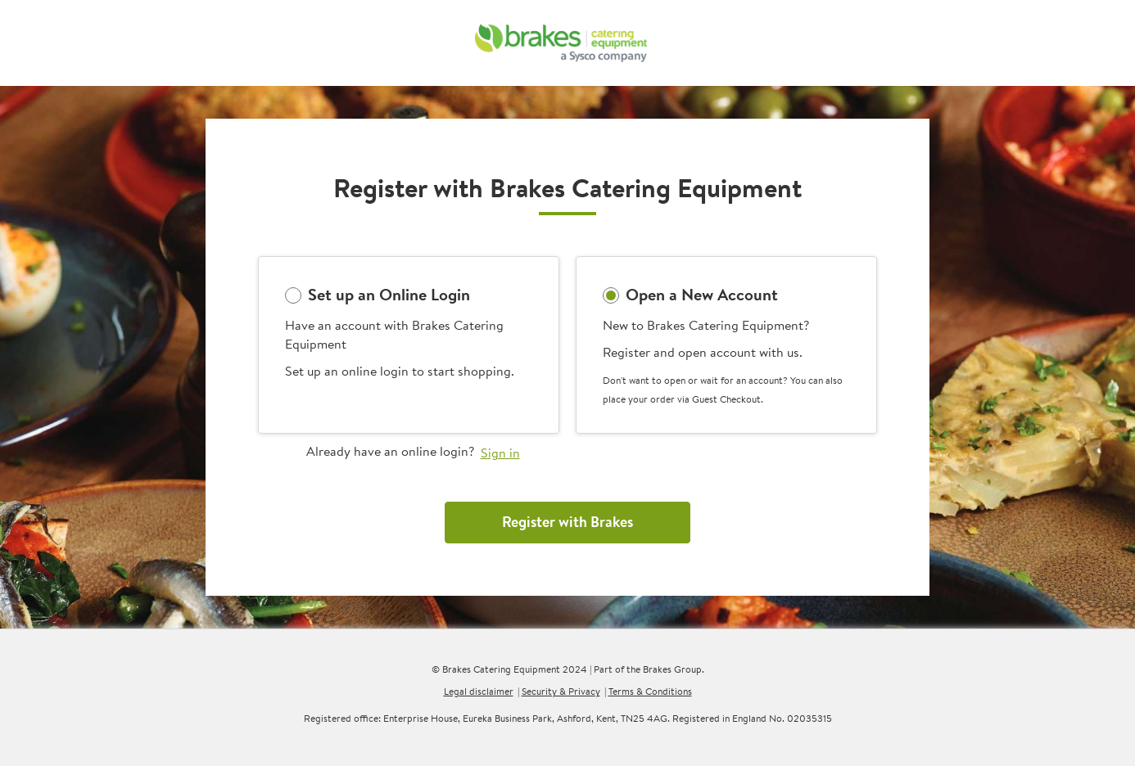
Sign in (500, 453)
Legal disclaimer (478, 691)
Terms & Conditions (650, 691)
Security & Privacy (561, 691)
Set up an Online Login (389, 294)
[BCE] (561, 43)
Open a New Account (702, 294)
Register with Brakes (567, 521)
